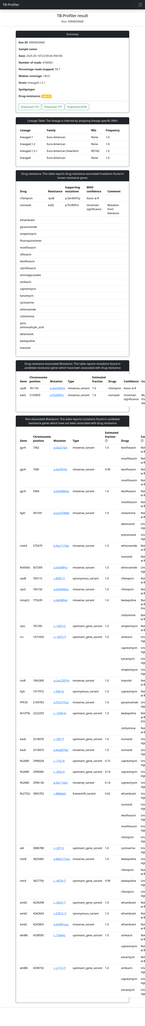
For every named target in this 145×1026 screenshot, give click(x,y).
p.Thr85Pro (57, 395)
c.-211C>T (60, 968)
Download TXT (53, 107)
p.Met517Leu (62, 859)
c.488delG (60, 793)
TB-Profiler (11, 4)
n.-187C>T (60, 637)
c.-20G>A (59, 772)
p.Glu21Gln (60, 447)
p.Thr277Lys (61, 702)
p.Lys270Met (61, 513)
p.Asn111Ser (61, 546)
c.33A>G (59, 691)
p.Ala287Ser (61, 750)
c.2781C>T (60, 913)
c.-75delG (59, 935)
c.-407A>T (60, 881)
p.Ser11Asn (61, 783)
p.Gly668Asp (61, 491)
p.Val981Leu (61, 924)
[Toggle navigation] (140, 4)
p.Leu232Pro (61, 680)
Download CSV (30, 107)
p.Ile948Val (60, 600)
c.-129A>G (60, 713)
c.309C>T (59, 578)
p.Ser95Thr (60, 469)
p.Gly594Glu (61, 589)
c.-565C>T (60, 902)
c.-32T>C (59, 848)
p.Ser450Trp (57, 388)
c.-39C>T (59, 739)
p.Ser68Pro (60, 567)
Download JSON (77, 107)
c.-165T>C (60, 626)
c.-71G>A (59, 761)
